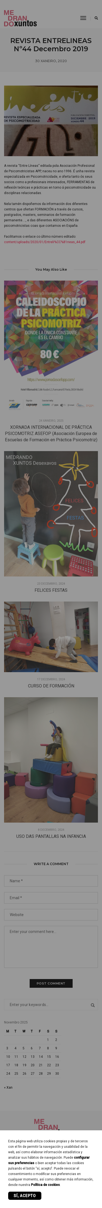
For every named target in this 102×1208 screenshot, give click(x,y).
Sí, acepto (25, 1196)
